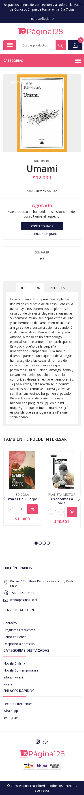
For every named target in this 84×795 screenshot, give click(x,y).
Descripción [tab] (29, 288)
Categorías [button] (42, 60)
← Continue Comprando (42, 233)
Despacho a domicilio (19, 644)
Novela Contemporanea (20, 670)
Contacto (10, 623)
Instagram (10, 718)
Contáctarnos (42, 226)
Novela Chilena (14, 663)
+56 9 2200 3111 (22, 593)
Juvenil (8, 684)
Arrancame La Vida (61, 501)
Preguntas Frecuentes (19, 630)
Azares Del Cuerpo (22, 499)
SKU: (30, 191)
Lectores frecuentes (17, 704)
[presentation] (4, 498)
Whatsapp (10, 711)
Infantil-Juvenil (13, 677)
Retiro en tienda (14, 637)
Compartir (42, 252)
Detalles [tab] (57, 288)
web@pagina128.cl (23, 600)
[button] (36, 543)
